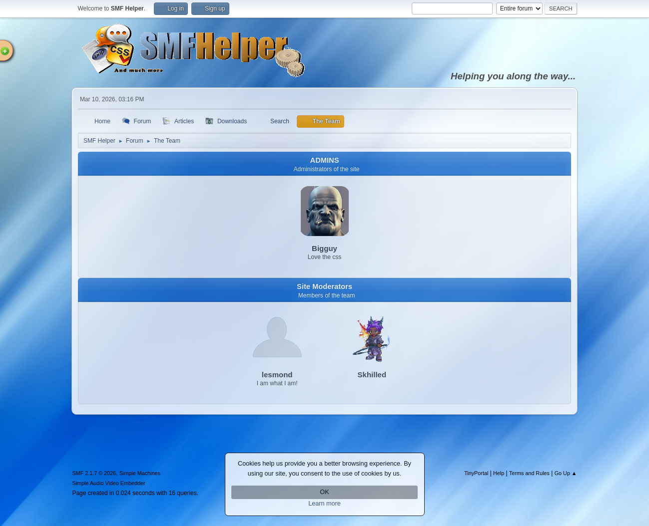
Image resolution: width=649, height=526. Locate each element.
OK (324, 492)
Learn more (324, 503)
